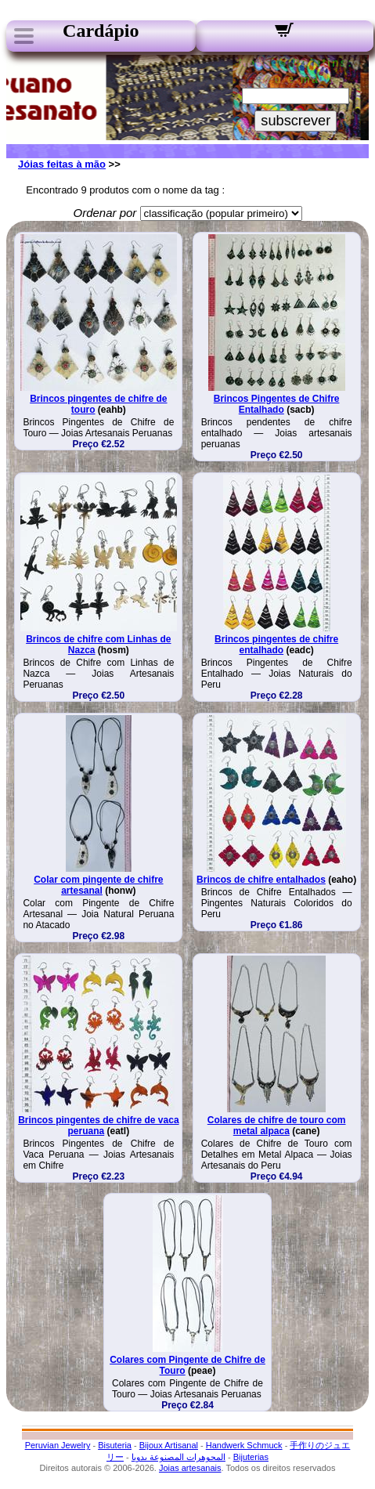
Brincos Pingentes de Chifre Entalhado (277, 404)
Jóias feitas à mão (62, 164)
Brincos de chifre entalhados (261, 879)
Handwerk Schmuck (244, 1445)
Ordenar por (104, 212)
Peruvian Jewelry (58, 1445)
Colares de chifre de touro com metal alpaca (276, 1126)
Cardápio (101, 30)
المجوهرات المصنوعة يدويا (178, 1457)
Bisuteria (115, 1445)
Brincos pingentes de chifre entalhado (276, 645)
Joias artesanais (190, 1468)
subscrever (295, 120)
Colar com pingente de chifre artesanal (98, 885)
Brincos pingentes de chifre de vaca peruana (98, 1126)
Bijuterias (251, 1457)
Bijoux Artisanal (168, 1445)
